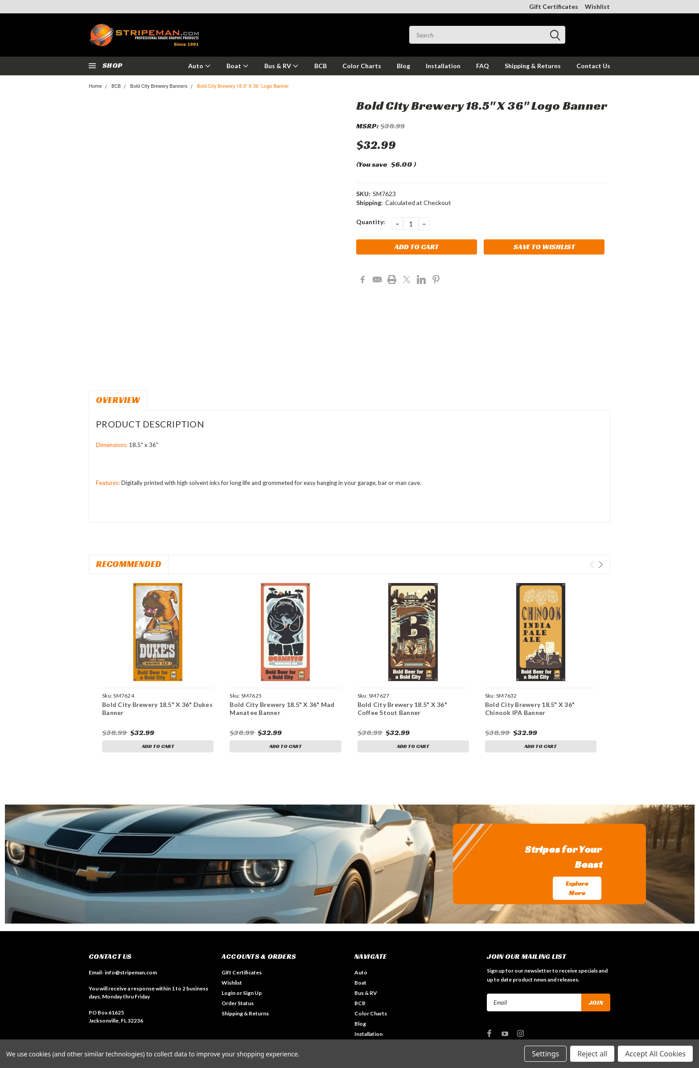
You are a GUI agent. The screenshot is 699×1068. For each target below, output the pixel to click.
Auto (199, 66)
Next (601, 564)
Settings (545, 1054)
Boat (237, 66)
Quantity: (370, 222)
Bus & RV (281, 66)
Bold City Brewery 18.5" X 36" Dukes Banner (157, 708)
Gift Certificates (553, 6)
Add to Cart (158, 747)
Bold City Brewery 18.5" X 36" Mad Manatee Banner (282, 708)
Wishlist (597, 6)
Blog (403, 66)
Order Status (238, 1005)
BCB (320, 66)
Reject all (592, 1054)
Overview (118, 400)
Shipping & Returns (533, 66)
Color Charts (361, 66)
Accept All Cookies (655, 1054)
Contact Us (593, 66)
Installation (443, 66)
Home (95, 86)
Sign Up (252, 994)
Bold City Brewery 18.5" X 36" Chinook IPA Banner (530, 708)
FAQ (482, 66)
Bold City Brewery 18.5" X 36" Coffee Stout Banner (402, 708)
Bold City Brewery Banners (159, 86)
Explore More (577, 889)
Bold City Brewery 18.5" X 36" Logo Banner (243, 86)
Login (228, 994)
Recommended (128, 564)
